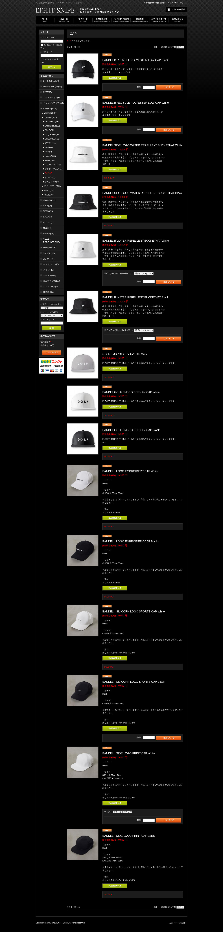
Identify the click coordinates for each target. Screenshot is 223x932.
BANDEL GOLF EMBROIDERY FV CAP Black (131, 430)
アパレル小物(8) (52, 182)
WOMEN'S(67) (50, 113)
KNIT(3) (48, 151)
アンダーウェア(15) (53, 169)
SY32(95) (47, 92)
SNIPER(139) (49, 253)
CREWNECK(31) (52, 139)
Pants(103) (50, 160)
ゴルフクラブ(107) (51, 281)
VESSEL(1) (48, 222)
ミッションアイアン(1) (53, 103)
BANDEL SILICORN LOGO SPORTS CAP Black (133, 681)
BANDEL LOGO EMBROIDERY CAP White (130, 471)
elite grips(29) (49, 248)
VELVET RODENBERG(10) (51, 240)
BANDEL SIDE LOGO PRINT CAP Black (128, 835)
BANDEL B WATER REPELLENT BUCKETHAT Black (135, 297)
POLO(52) (49, 130)
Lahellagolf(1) (49, 233)
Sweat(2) (49, 147)
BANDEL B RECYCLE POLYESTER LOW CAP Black (135, 60)
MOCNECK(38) (52, 121)
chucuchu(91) (49, 200)
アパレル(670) (50, 117)
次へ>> (77, 47)
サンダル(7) (50, 177)
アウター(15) (50, 143)
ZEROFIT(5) (48, 259)
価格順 (156, 47)
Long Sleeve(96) (52, 134)
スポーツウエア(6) (53, 164)
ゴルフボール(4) (50, 286)
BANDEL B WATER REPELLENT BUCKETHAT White (135, 240)
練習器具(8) (48, 292)
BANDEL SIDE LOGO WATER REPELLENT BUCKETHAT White (142, 145)
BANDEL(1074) (50, 108)
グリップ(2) (48, 270)
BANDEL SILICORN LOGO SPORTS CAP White (133, 611)
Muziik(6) (47, 228)
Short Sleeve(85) (52, 126)
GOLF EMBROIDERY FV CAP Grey (124, 354)
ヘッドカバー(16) (51, 264)
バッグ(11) (49, 190)
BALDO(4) (47, 217)
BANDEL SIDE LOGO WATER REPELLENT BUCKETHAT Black (142, 193)
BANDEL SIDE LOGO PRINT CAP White (128, 753)
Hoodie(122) (50, 156)
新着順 (164, 47)
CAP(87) (48, 173)
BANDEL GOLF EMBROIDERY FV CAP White (131, 392)
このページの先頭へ (178, 923)
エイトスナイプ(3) (51, 97)
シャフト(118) (49, 275)
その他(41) (49, 194)
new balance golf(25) (52, 86)
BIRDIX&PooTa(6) (51, 81)
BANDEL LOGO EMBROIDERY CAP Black (130, 541)
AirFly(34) (47, 206)
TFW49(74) (48, 211)
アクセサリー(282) (52, 186)
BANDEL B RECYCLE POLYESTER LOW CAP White (135, 102)
